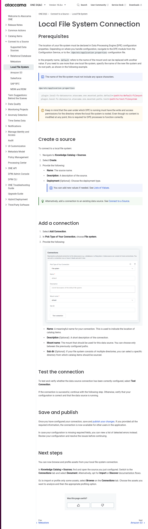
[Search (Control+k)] (82, 5)
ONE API (12, 168)
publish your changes (103, 421)
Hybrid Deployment (18, 199)
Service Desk (119, 5)
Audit (10, 140)
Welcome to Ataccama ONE (19, 18)
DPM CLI (12, 179)
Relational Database (20, 56)
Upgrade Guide (15, 193)
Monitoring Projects (18, 109)
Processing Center (17, 162)
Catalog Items (15, 36)
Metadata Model (16, 151)
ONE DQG (43, 14)
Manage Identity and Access (18, 133)
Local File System (19, 67)
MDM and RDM (18, 89)
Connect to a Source (18, 41)
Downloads (136, 5)
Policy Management (18, 157)
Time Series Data (17, 120)
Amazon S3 (16, 72)
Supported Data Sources (18, 49)
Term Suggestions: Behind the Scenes (17, 97)
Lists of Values (101, 187)
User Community (100, 5)
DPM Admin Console (18, 174)
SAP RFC (15, 83)
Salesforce (15, 78)
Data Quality (14, 104)
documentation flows (129, 473)
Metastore (15, 61)
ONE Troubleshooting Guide (19, 187)
